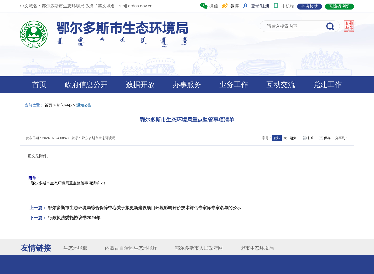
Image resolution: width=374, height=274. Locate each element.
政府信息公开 (86, 84)
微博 (230, 4)
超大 (293, 138)
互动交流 (280, 84)
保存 (327, 138)
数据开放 (140, 84)
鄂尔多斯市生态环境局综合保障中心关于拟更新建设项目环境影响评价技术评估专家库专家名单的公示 (144, 207)
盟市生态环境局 (257, 248)
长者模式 (309, 6)
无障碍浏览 (339, 6)
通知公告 (84, 105)
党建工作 (327, 84)
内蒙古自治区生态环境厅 (131, 248)
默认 (277, 138)
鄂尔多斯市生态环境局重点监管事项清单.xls (68, 183)
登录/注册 (260, 6)
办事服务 (187, 84)
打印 (311, 138)
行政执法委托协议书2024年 (74, 217)
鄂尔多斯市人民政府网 (199, 248)
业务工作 (233, 84)
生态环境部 (75, 248)
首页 (39, 84)
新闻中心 (64, 105)
